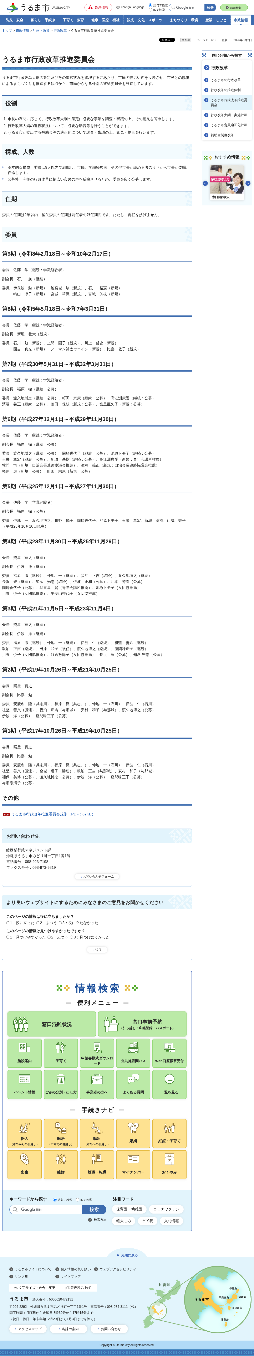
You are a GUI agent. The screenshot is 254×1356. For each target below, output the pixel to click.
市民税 (147, 1221)
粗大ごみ (123, 1221)
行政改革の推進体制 (226, 90)
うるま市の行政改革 (226, 80)
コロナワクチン (166, 1209)
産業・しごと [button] (216, 20)
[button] (98, 7)
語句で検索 (160, 5)
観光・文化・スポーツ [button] (144, 20)
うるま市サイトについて (33, 1269)
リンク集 (21, 1276)
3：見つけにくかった (92, 937)
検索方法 (100, 1219)
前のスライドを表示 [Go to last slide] (205, 183)
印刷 (187, 39)
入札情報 (171, 1221)
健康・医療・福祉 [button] (105, 20)
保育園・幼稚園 (129, 1209)
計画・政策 (41, 30)
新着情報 (236, 8)
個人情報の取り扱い (76, 1269)
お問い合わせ (111, 1329)
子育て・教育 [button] (73, 20)
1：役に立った (22, 923)
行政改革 (60, 30)
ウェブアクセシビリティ (118, 1269)
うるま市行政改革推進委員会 (229, 102)
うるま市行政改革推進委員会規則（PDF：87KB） (53, 814)
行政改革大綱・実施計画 (229, 115)
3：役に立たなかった (80, 923)
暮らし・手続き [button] (43, 20)
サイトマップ (71, 1276)
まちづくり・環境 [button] (184, 20)
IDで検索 (159, 9)
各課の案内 (70, 1329)
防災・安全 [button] (14, 20)
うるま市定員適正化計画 (229, 125)
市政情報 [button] (241, 20)
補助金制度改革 (222, 135)
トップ (7, 30)
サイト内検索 (15, 1209)
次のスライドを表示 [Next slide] (247, 183)
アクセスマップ (29, 1329)
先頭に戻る (129, 1255)
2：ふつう (48, 923)
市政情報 (22, 30)
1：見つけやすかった (28, 937)
